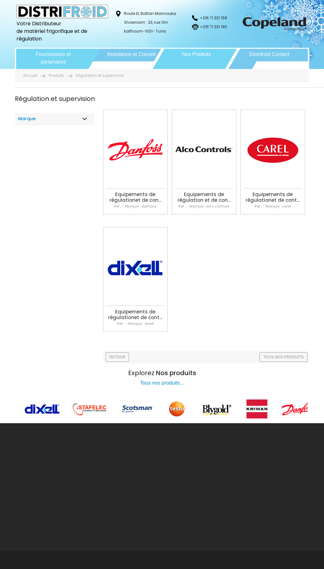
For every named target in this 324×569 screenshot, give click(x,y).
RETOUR (117, 357)
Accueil (30, 75)
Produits (56, 75)
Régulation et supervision (100, 75)
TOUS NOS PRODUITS (283, 357)
